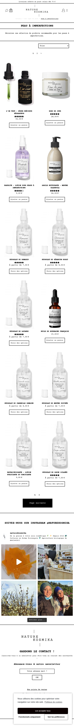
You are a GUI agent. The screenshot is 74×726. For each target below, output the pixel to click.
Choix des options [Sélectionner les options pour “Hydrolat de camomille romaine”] (19, 412)
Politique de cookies (53, 702)
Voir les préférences (56, 717)
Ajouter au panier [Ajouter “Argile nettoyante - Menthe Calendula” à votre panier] (54, 199)
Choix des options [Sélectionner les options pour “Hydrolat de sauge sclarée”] (54, 484)
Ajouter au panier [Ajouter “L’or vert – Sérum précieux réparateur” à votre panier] (19, 125)
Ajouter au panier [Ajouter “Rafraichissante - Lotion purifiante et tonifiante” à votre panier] (19, 483)
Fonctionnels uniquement (29, 717)
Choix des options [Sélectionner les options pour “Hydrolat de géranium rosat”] (54, 271)
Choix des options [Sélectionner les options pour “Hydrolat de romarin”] (19, 271)
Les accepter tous (42, 711)
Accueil (19, 19)
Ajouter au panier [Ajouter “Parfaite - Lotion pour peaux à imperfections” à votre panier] (19, 199)
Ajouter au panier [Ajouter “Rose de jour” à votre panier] (54, 123)
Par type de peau (31, 19)
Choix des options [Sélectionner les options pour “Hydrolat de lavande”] (19, 343)
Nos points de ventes (37, 690)
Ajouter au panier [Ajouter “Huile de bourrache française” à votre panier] (54, 340)
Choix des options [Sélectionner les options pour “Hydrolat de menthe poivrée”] (54, 412)
